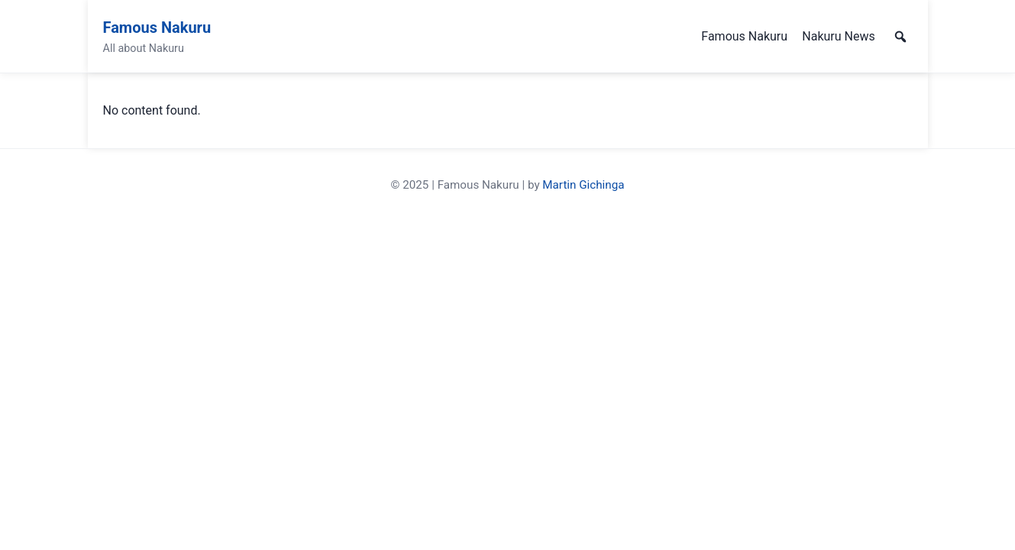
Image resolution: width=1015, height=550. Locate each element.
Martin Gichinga (583, 185)
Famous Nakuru (157, 27)
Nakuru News (838, 36)
